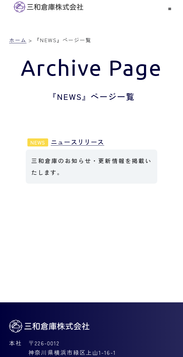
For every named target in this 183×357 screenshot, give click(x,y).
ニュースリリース (65, 141)
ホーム (18, 40)
